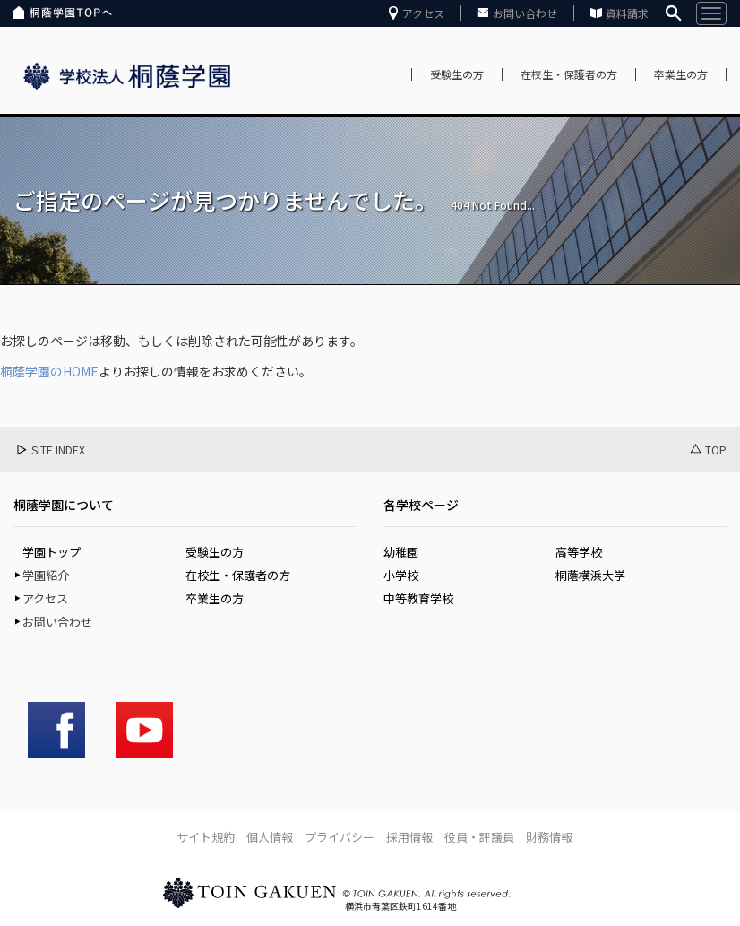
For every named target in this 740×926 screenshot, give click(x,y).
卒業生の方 (681, 74)
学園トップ (51, 551)
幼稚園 (400, 551)
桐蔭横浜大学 (590, 575)
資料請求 (627, 13)
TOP (716, 449)
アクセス (423, 13)
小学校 (400, 575)
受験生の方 (457, 74)
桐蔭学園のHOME (49, 371)
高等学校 (578, 551)
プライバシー (339, 836)
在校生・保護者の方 (569, 74)
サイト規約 (205, 836)
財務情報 (549, 836)
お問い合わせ (525, 13)
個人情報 (269, 836)
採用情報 (409, 836)
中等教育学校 (418, 598)
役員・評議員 (479, 836)
